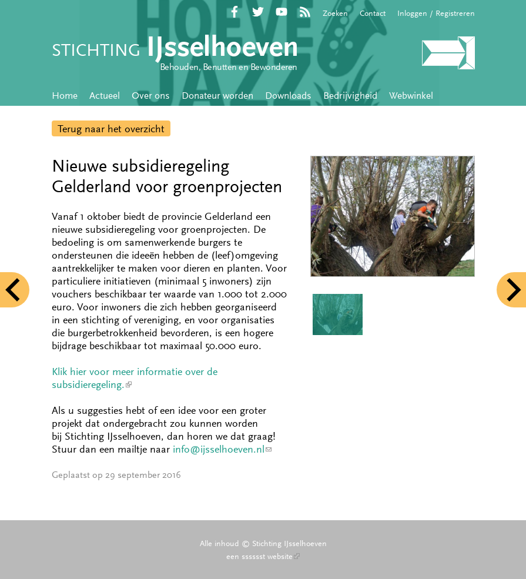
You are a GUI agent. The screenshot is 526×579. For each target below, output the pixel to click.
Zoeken (335, 13)
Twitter (258, 12)
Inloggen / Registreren (436, 13)
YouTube (281, 12)
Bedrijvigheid (350, 95)
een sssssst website (263, 556)
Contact (373, 13)
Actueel (104, 95)
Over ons (151, 95)
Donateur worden (217, 95)
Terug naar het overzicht (111, 128)
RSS (305, 12)
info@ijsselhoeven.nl (222, 449)
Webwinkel (411, 95)
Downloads (288, 95)
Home (65, 95)
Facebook (234, 12)
